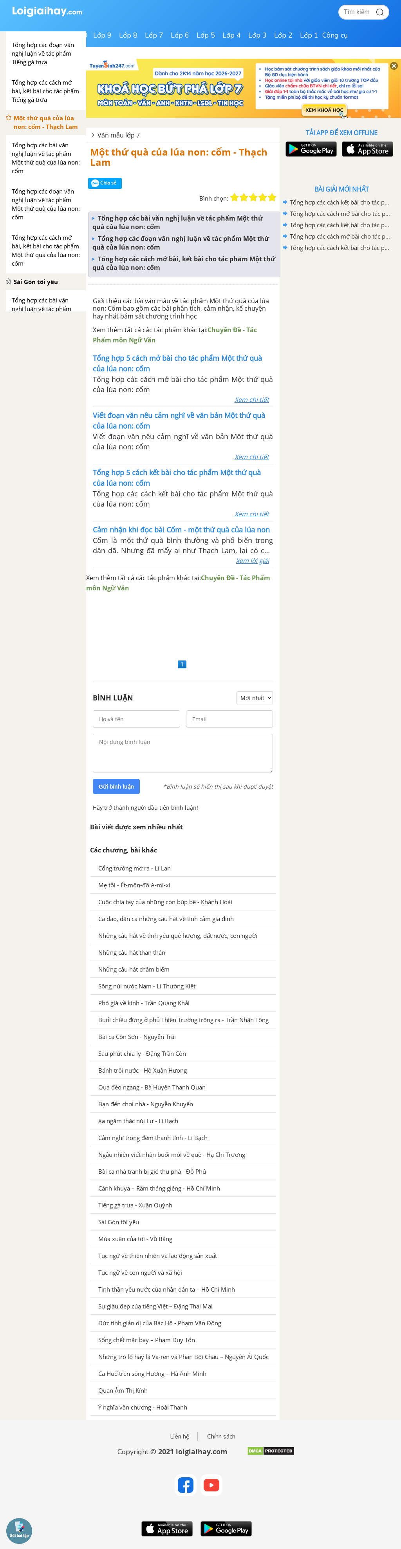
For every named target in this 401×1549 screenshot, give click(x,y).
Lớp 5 (206, 35)
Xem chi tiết (252, 399)
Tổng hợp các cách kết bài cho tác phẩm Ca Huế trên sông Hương (340, 225)
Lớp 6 (180, 35)
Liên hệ (180, 1436)
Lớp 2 (283, 35)
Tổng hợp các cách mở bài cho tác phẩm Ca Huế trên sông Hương (340, 236)
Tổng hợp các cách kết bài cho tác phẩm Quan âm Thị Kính (340, 202)
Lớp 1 (309, 35)
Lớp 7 (154, 35)
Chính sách (221, 1436)
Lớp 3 (257, 35)
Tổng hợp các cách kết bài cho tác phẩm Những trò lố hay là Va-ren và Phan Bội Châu (340, 248)
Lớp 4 (231, 35)
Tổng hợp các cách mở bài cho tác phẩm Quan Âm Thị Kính (340, 213)
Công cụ (335, 35)
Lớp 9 (102, 35)
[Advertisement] (183, 625)
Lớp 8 (128, 35)
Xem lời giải (252, 560)
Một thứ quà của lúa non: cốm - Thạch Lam (178, 156)
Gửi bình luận (116, 787)
